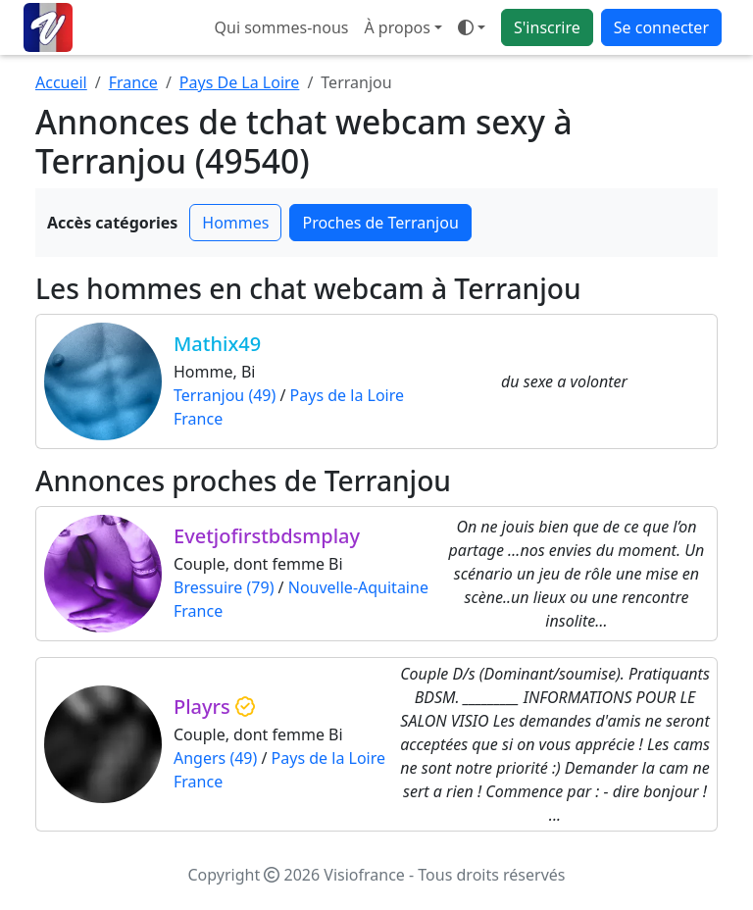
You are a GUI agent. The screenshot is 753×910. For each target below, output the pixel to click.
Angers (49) (215, 758)
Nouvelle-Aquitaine (358, 587)
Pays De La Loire (239, 82)
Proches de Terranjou (380, 222)
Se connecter (661, 27)
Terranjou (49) (225, 395)
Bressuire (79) (224, 587)
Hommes (235, 222)
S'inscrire (547, 27)
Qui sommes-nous (282, 27)
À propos (396, 27)
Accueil (61, 82)
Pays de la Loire (347, 395)
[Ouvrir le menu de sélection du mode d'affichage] (471, 27)
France (133, 82)
